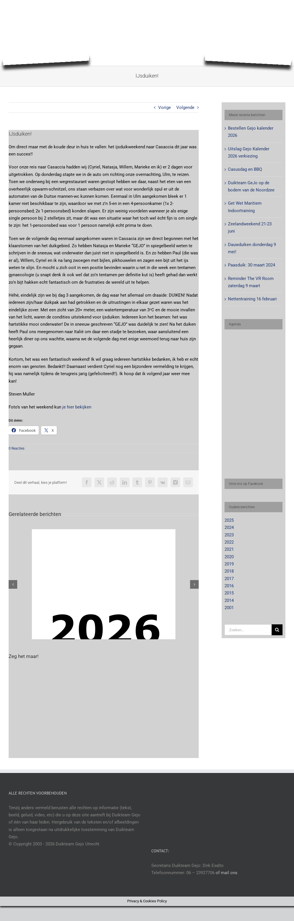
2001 (229, 607)
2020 (229, 556)
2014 (229, 600)
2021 (229, 549)
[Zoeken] (277, 629)
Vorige (164, 107)
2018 (229, 571)
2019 (229, 564)
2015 (229, 593)
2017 (229, 578)
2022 (229, 542)
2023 (229, 535)
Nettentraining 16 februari (252, 299)
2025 (229, 520)
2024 (229, 527)
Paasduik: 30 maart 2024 (251, 265)
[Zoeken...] (248, 629)
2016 (229, 585)
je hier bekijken (76, 407)
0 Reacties (16, 448)
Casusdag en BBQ (245, 169)
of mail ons (226, 872)
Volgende (185, 107)
